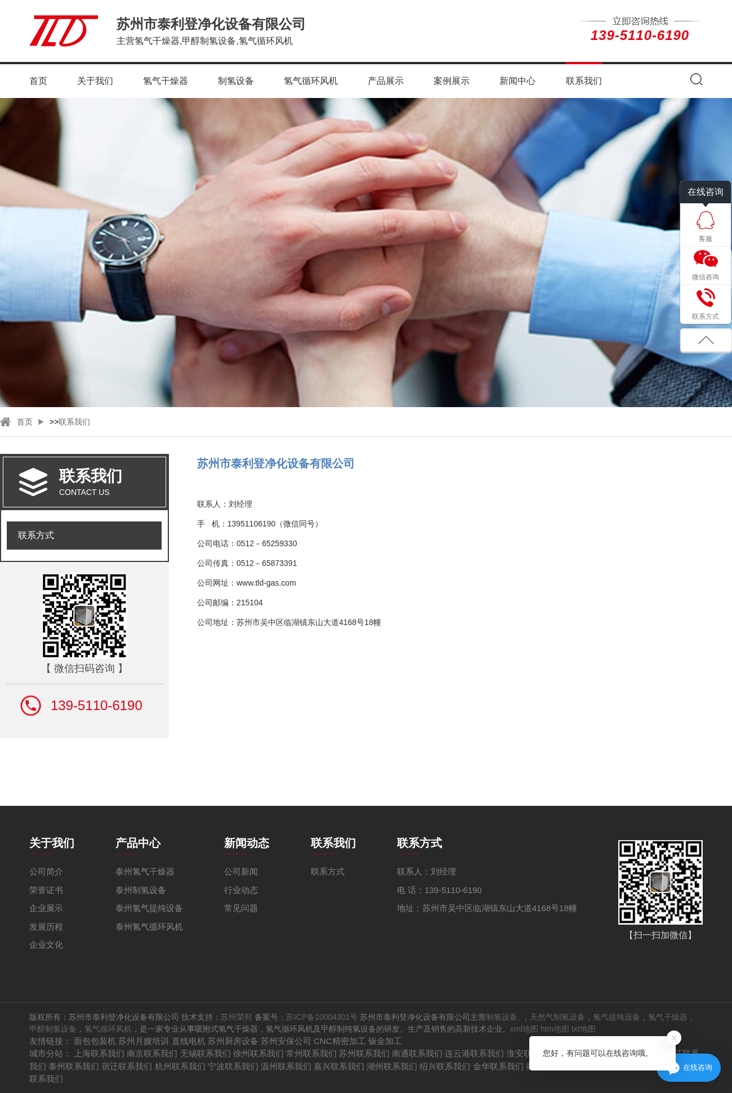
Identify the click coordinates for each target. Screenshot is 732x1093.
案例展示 (452, 81)
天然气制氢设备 (557, 1016)
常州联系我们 (311, 1053)
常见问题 (241, 908)
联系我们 (584, 81)
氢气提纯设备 (616, 1016)
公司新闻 (241, 871)
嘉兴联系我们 (339, 1066)
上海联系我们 (99, 1053)
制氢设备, (504, 1016)
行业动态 (241, 890)
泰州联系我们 (73, 1066)
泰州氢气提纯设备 (149, 908)
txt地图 (584, 1028)
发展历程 (46, 926)
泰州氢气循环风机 (149, 926)
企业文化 (46, 944)
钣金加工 (385, 1041)
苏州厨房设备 (233, 1041)
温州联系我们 (286, 1066)
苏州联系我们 (364, 1053)
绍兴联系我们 (444, 1066)
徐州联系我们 (258, 1053)
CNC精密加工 (340, 1041)
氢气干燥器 (165, 81)
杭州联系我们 (180, 1066)
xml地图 (524, 1028)
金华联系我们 (498, 1066)
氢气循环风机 (311, 81)
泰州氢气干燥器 (145, 871)
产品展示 (386, 81)
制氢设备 (236, 81)
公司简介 (46, 871)
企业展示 (46, 908)
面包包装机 (95, 1041)
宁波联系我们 (233, 1066)
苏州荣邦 (236, 1016)
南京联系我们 (152, 1053)
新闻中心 (517, 81)
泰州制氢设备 (140, 890)
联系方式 (36, 535)
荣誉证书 (46, 890)
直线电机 (189, 1041)
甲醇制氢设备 (53, 1028)
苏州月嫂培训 (143, 1041)
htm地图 (555, 1028)
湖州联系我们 (392, 1066)
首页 (38, 81)
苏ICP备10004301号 (322, 1016)
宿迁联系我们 (126, 1066)
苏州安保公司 (286, 1041)
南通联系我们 (417, 1053)
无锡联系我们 (205, 1053)
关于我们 (95, 81)
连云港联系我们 (474, 1053)
